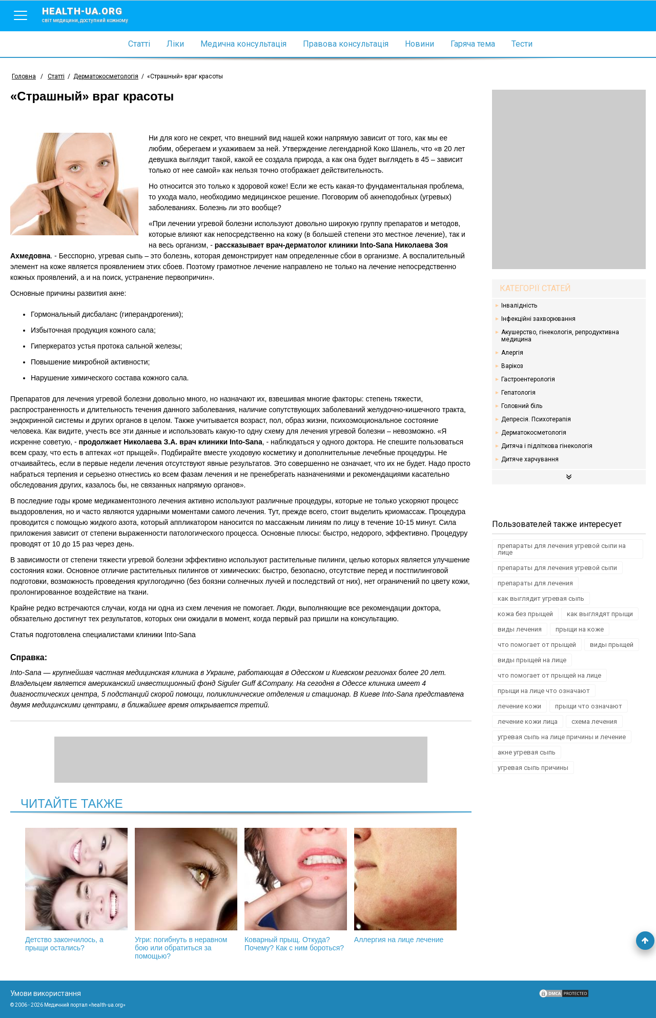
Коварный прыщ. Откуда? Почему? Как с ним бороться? (295, 890)
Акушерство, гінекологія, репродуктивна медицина (560, 336)
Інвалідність (519, 305)
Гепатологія (518, 392)
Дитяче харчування (530, 459)
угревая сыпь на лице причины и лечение (562, 737)
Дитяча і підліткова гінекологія (546, 446)
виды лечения (520, 629)
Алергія (512, 352)
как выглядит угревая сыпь (541, 598)
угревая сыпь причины (533, 767)
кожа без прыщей (525, 614)
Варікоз (512, 366)
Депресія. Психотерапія (536, 419)
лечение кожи (519, 706)
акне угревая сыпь (527, 752)
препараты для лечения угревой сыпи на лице (562, 549)
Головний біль (521, 406)
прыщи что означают (588, 706)
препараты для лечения (535, 583)
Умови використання (45, 993)
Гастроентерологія (528, 379)
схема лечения (594, 721)
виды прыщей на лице (532, 660)
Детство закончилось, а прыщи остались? (76, 890)
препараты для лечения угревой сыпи (557, 568)
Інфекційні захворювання (538, 318)
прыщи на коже (580, 629)
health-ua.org (93, 14)
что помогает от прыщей (537, 644)
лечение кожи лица (528, 721)
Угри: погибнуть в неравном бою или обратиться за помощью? (186, 894)
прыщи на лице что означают (544, 691)
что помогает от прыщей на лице (549, 675)
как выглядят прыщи (600, 614)
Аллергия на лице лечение (405, 886)
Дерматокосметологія (533, 432)
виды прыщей (611, 644)
